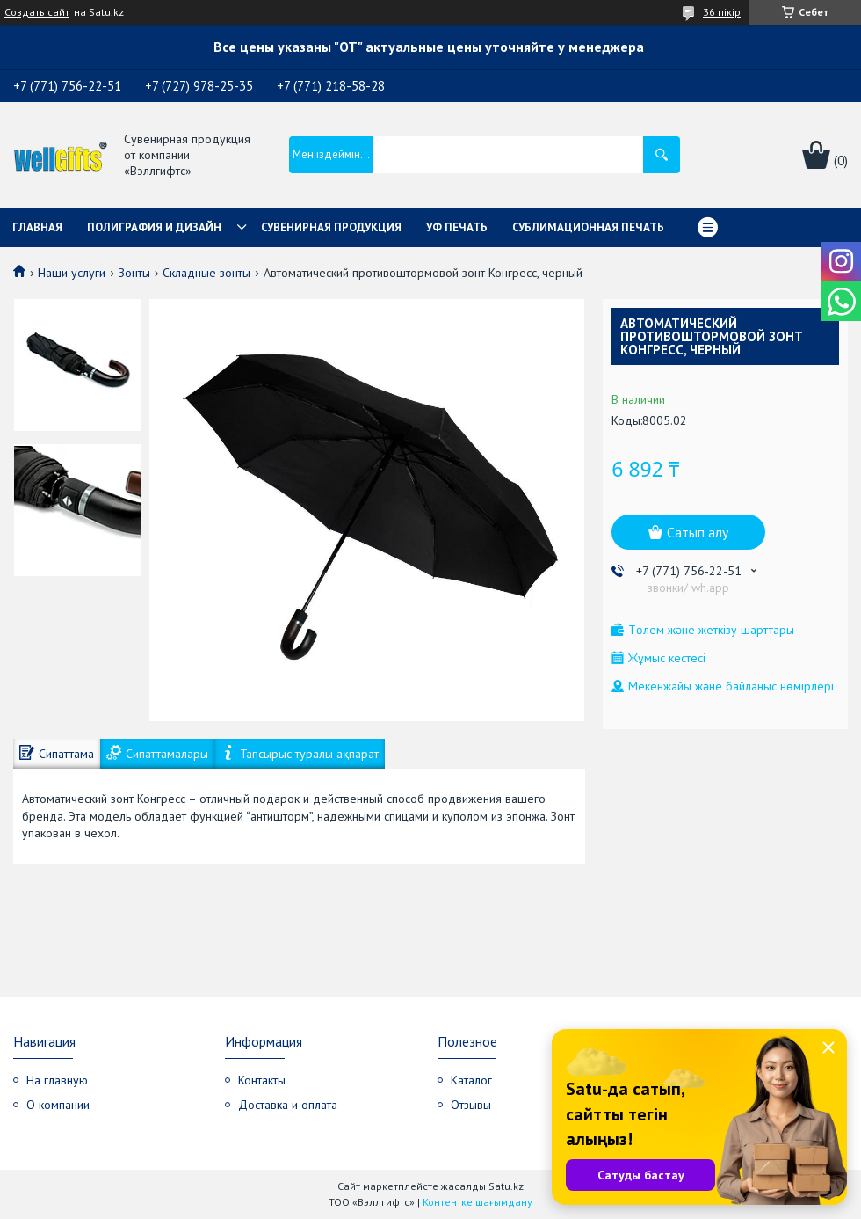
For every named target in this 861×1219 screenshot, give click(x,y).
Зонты (134, 273)
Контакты (262, 1080)
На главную (57, 1080)
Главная (37, 227)
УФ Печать (457, 227)
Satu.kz (506, 1186)
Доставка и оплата (287, 1105)
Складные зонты (206, 273)
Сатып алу (697, 532)
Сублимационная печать (588, 227)
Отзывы (471, 1105)
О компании (58, 1105)
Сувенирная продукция (331, 227)
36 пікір (722, 11)
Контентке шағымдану (477, 1201)
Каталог (471, 1080)
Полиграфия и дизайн (154, 227)
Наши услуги (71, 273)
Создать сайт (36, 12)
